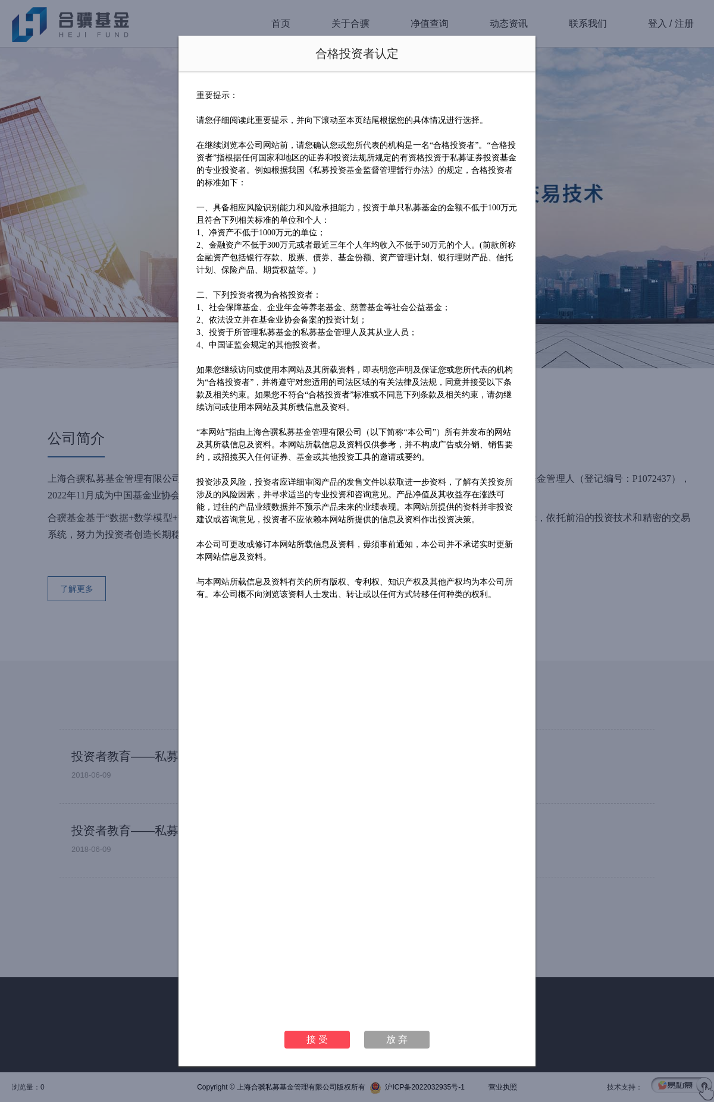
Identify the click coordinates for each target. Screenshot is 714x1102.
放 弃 (397, 1039)
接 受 (317, 1039)
